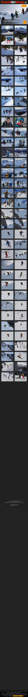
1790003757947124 (14, 505)
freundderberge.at (16, 501)
